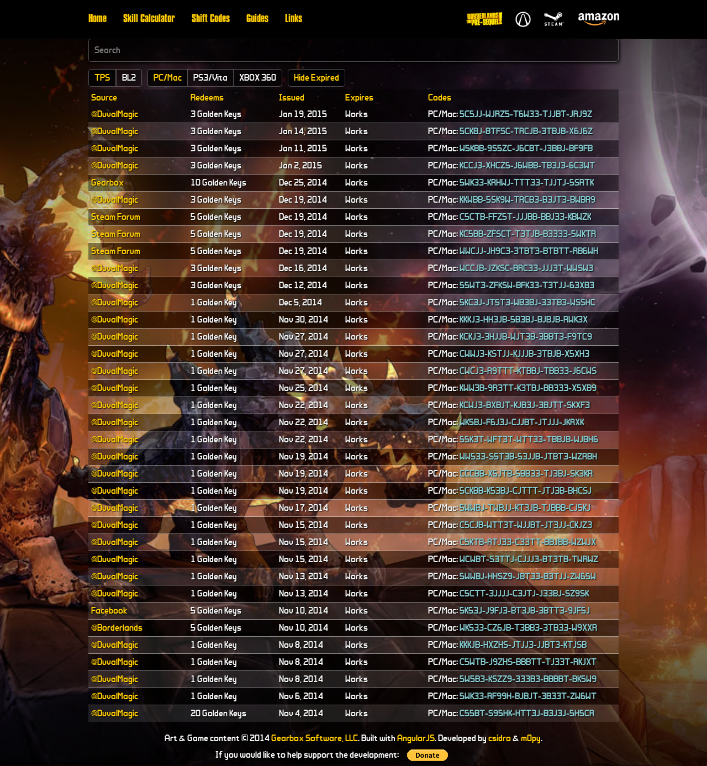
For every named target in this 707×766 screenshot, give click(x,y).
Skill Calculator (149, 19)
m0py (531, 738)
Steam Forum (115, 217)
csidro (499, 738)
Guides (257, 19)
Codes (439, 97)
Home (97, 19)
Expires (359, 97)
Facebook (109, 610)
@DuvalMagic (114, 114)
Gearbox (107, 182)
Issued (291, 97)
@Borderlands (117, 627)
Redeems (207, 97)
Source (104, 97)
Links (293, 19)
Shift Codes (211, 19)
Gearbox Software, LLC (314, 738)
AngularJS (416, 738)
